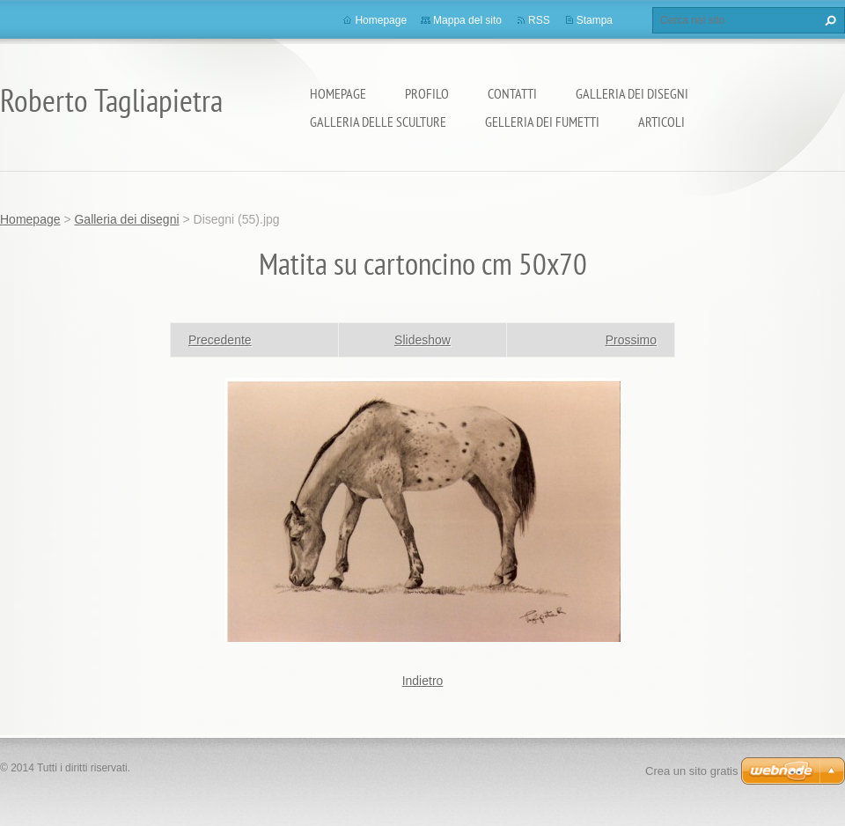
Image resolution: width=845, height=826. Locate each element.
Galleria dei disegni (632, 93)
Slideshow (422, 340)
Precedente (220, 340)
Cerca (828, 20)
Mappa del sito (467, 20)
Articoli (661, 121)
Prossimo (631, 340)
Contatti (512, 93)
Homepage (338, 93)
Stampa (595, 20)
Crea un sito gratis (691, 771)
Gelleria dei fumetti (542, 121)
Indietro (423, 681)
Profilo (427, 93)
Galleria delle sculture (378, 121)
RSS (539, 20)
